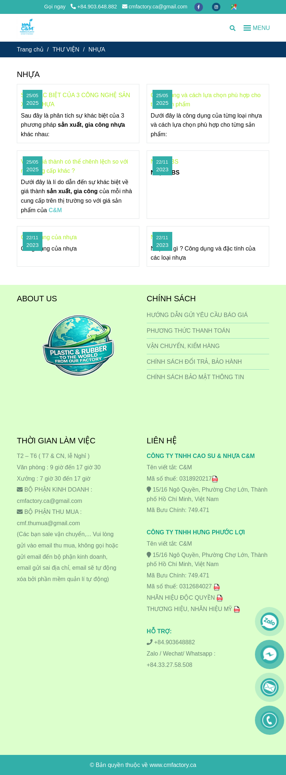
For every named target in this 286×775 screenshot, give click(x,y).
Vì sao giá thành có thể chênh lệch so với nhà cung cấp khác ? (74, 166)
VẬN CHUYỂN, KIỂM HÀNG (183, 346)
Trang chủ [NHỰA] (30, 49)
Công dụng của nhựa (49, 237)
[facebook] (199, 6)
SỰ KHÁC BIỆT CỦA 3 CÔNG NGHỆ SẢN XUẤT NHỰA (75, 100)
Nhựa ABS (164, 162)
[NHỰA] (28, 28)
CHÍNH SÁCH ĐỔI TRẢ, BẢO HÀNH (194, 362)
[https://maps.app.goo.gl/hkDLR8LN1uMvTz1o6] (234, 6)
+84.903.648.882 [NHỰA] (94, 6)
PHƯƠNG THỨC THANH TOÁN (188, 331)
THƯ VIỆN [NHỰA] (65, 49)
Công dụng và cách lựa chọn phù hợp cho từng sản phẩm (206, 100)
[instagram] (217, 6)
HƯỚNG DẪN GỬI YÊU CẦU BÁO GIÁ (197, 315)
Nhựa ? (160, 237)
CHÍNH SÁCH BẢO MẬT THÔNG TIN (195, 377)
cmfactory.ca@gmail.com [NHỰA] (155, 6)
